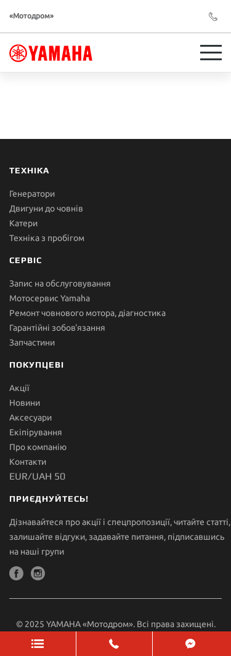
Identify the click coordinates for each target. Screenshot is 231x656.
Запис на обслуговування (60, 283)
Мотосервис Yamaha (49, 298)
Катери (23, 223)
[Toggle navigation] (211, 52)
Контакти (27, 462)
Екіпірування (35, 432)
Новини (24, 403)
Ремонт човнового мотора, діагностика (87, 313)
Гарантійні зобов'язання (57, 328)
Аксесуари (30, 417)
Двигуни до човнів (46, 208)
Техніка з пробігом (46, 238)
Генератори (32, 194)
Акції (19, 388)
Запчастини (32, 342)
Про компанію (38, 447)
